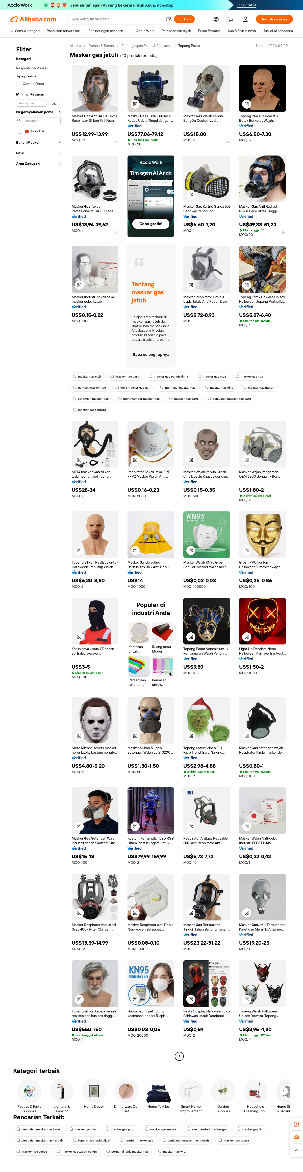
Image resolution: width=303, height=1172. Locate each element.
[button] (169, 19)
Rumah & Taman (101, 46)
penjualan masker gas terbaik (39, 1140)
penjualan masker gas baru (229, 399)
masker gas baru (124, 377)
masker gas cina (219, 388)
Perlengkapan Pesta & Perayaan (146, 46)
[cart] (231, 20)
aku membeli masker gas (207, 1129)
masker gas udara (233, 1140)
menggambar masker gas (139, 399)
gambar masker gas (136, 1140)
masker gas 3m (250, 1129)
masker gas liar (82, 1129)
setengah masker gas (91, 399)
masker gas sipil (87, 377)
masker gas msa (212, 377)
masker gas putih (120, 1129)
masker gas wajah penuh (77, 1152)
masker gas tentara (89, 410)
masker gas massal (161, 1129)
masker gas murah (258, 388)
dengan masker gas (89, 388)
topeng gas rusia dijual (91, 1140)
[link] (296, 1124)
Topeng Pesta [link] (189, 46)
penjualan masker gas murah (186, 1140)
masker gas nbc (249, 377)
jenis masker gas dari (132, 388)
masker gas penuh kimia (168, 377)
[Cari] (184, 19)
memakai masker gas (177, 388)
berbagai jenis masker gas (127, 1152)
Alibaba (75, 46)
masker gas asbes (31, 1152)
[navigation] (38, 551)
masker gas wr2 (172, 1152)
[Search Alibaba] (117, 19)
